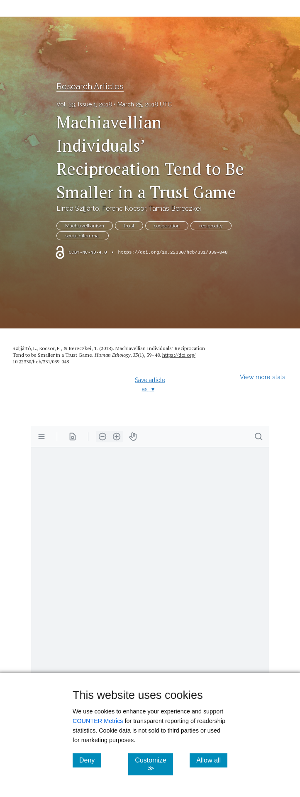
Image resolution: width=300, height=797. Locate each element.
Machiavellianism (84, 226)
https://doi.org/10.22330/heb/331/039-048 (173, 252)
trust (129, 226)
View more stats (262, 376)
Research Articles (90, 86)
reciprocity (211, 226)
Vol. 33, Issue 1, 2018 (84, 104)
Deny (90, 760)
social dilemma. (82, 236)
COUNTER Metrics (98, 721)
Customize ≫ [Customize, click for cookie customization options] (154, 764)
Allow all (211, 760)
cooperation (167, 226)
